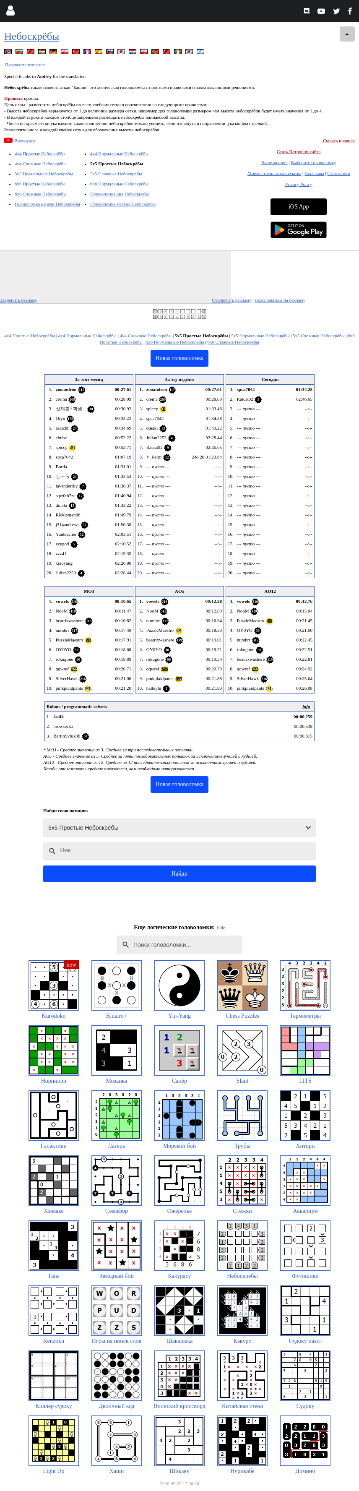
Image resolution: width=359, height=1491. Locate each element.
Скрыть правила (339, 140)
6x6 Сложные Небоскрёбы (41, 193)
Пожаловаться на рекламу (280, 299)
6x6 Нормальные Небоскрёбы (119, 183)
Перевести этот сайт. (25, 64)
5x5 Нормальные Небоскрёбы (44, 173)
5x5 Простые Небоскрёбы (116, 163)
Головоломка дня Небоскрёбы (119, 193)
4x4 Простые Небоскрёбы (40, 153)
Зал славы (314, 173)
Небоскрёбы (31, 36)
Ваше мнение (274, 162)
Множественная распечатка (274, 173)
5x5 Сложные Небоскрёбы (116, 173)
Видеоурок (25, 140)
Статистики (338, 173)
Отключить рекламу (231, 299)
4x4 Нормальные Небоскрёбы (119, 153)
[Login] (10, 12)
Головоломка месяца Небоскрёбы (123, 203)
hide (221, 927)
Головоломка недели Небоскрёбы (47, 203)
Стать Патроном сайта (298, 151)
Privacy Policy (298, 184)
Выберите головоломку (313, 162)
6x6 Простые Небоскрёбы (40, 183)
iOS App (299, 206)
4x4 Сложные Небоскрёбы (41, 163)
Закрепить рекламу (18, 299)
